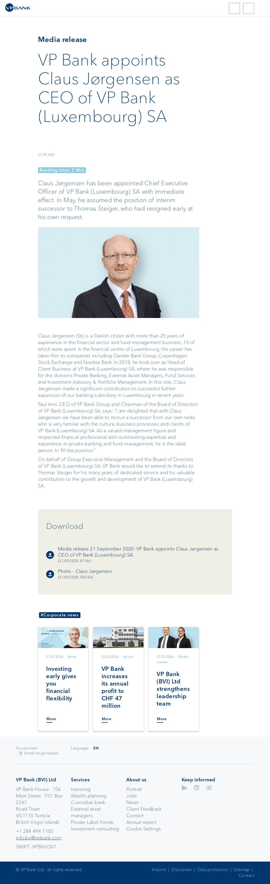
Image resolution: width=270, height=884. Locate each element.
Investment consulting (95, 829)
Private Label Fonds (92, 822)
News (132, 802)
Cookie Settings (143, 829)
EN (96, 748)
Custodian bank (88, 802)
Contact (135, 816)
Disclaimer (181, 869)
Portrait (134, 789)
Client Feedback (144, 809)
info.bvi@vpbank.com (39, 838)
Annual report (141, 822)
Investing (80, 789)
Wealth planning (88, 796)
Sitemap (242, 869)
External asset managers (86, 812)
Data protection (212, 869)
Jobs (131, 796)
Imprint (159, 869)
